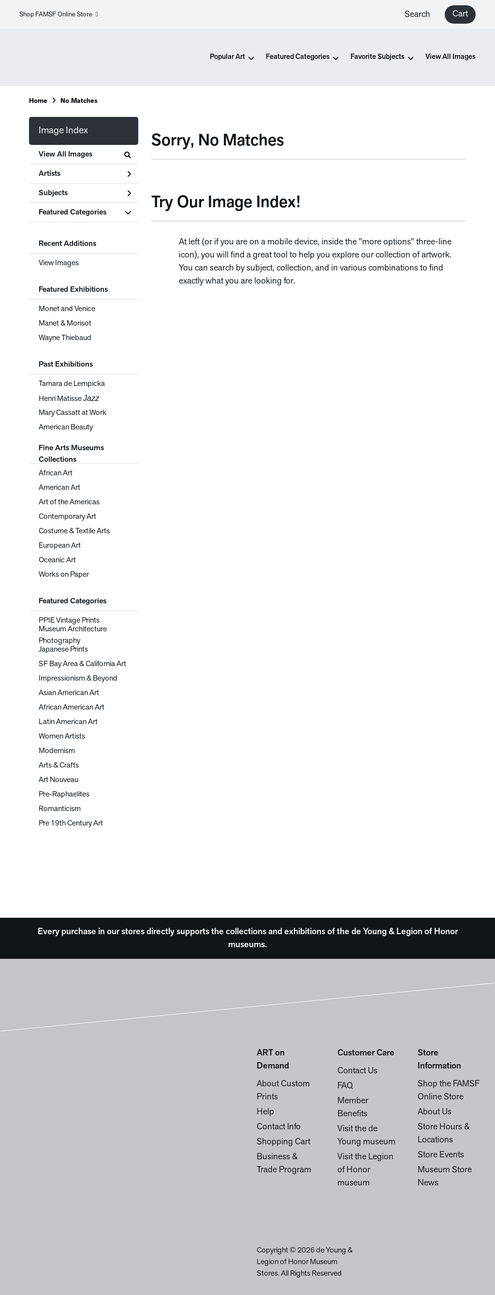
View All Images (450, 57)
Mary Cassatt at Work (72, 413)
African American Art (71, 708)
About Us (434, 1112)
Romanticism (60, 809)
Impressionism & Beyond (78, 679)
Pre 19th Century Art (71, 823)
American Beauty (66, 427)
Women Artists (62, 736)
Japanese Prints (63, 650)
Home (38, 101)
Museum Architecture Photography (73, 635)
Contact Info (279, 1127)
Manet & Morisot (65, 323)
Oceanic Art (57, 560)
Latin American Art (68, 722)
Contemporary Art (67, 517)
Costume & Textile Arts (74, 531)
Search (417, 14)
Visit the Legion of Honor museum (365, 1170)
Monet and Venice (67, 309)
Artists (85, 174)
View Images (59, 263)
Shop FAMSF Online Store (58, 14)
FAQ (345, 1086)
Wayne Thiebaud (65, 338)
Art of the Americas (69, 502)
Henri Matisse (69, 398)
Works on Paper (64, 575)
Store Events (441, 1155)
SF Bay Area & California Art (82, 664)
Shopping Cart (283, 1142)
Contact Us (357, 1071)
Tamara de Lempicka (72, 384)
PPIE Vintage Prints (69, 621)
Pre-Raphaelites (64, 794)
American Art (59, 488)
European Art (60, 546)
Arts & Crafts (59, 765)
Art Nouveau (58, 780)
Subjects (85, 193)
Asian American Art (69, 693)
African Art (56, 473)
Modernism (57, 751)
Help (265, 1112)
